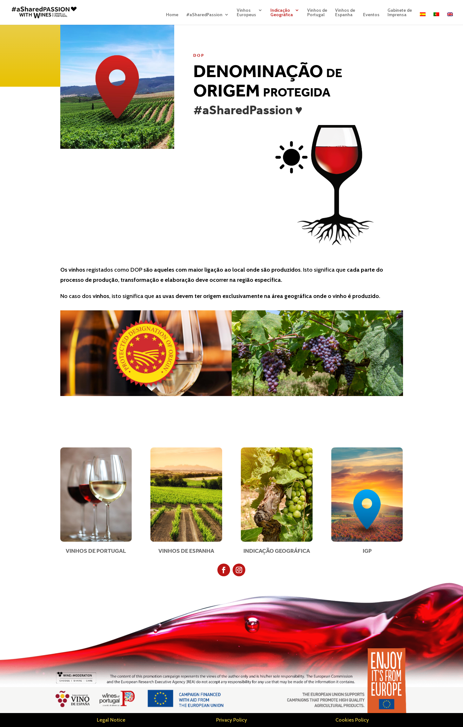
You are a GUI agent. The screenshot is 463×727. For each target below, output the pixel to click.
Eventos (371, 14)
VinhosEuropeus (246, 12)
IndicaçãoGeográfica (281, 12)
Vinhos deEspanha (345, 12)
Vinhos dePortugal (317, 12)
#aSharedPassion (204, 14)
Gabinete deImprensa (399, 12)
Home (172, 14)
